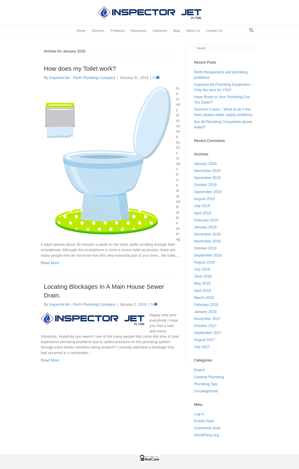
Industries (160, 30)
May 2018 (202, 283)
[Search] (251, 30)
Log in (199, 414)
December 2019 (207, 171)
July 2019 (202, 206)
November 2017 (207, 319)
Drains (199, 370)
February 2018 (206, 305)
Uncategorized (206, 391)
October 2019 (205, 185)
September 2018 (208, 255)
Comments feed (207, 428)
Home (81, 30)
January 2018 (205, 312)
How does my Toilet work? (80, 68)
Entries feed (204, 421)
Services (98, 30)
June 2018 (202, 276)
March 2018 (204, 298)
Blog (176, 30)
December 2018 (207, 234)
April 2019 (202, 213)
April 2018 (202, 291)
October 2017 (205, 326)
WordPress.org (206, 435)
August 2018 (204, 262)
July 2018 (202, 269)
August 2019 (204, 199)
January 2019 (205, 227)
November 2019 (207, 178)
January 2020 (205, 164)
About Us (193, 30)
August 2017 (204, 340)
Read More (50, 263)
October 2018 (205, 248)
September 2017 (208, 333)
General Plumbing (209, 377)
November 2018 (207, 241)
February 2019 (206, 220)
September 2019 (208, 192)
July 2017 (202, 347)
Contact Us (214, 30)
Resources (138, 30)
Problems (118, 30)
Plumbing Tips (205, 384)
